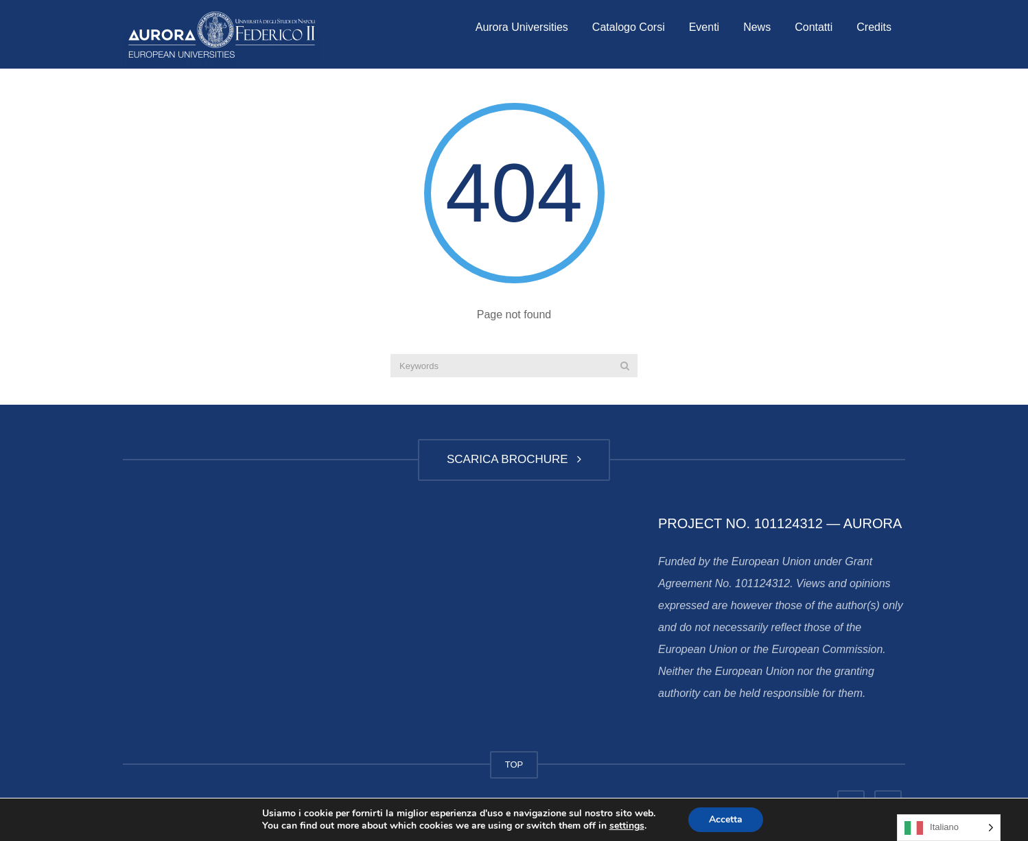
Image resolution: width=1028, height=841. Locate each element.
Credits (873, 27)
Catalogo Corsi (628, 27)
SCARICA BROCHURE (514, 459)
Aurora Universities (522, 27)
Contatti (813, 27)
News (757, 27)
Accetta (726, 819)
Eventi (704, 27)
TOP (514, 764)
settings (626, 826)
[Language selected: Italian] (949, 827)
